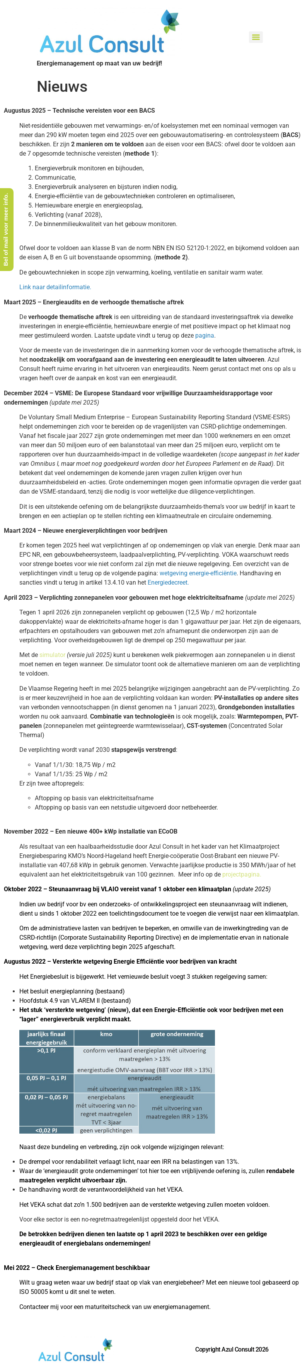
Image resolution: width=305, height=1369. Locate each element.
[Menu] (256, 37)
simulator (52, 655)
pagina (204, 335)
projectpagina (241, 874)
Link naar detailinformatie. (56, 287)
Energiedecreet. (168, 582)
